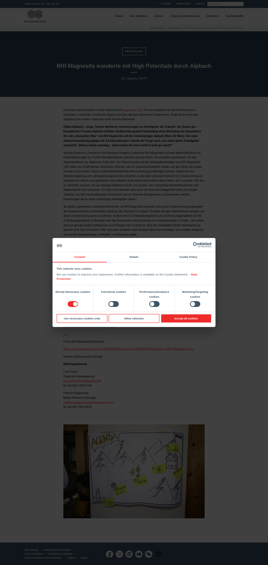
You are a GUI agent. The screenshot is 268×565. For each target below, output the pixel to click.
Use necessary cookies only (82, 318)
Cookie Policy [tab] (188, 256)
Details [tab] (134, 256)
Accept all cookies (186, 318)
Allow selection (134, 318)
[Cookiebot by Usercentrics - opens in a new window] (196, 245)
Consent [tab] (79, 256)
